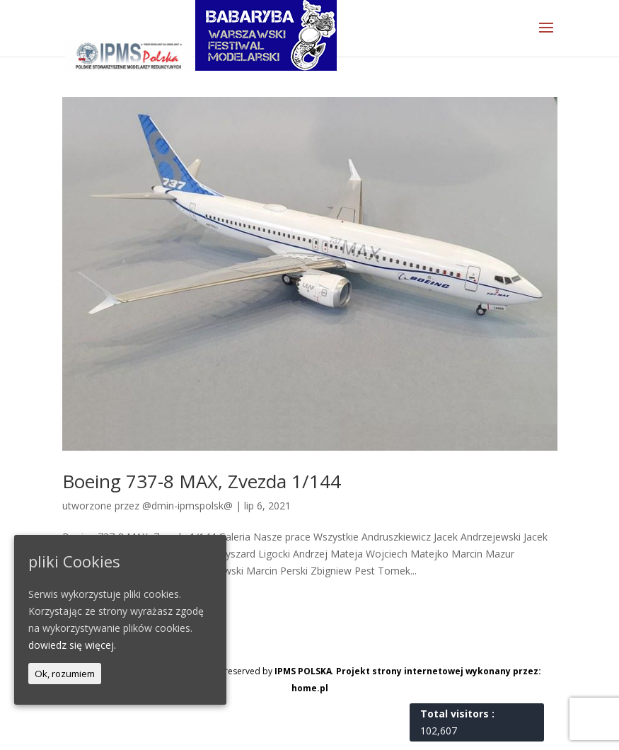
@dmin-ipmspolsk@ (187, 505)
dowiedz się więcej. (72, 645)
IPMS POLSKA (303, 671)
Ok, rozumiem (65, 673)
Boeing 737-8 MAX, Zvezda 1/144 (201, 481)
